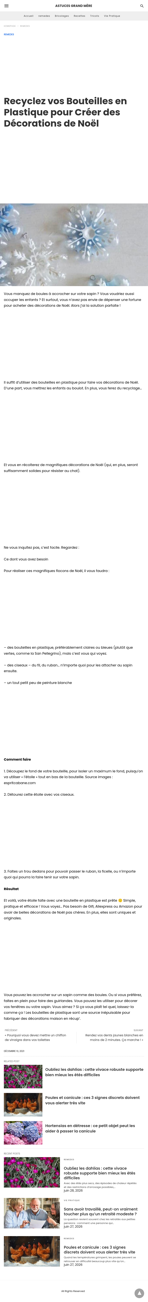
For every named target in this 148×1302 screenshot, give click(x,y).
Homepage (10, 26)
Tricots (94, 16)
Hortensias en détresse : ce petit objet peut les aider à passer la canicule (90, 1128)
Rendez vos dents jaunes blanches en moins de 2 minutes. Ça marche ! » (114, 1037)
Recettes (79, 16)
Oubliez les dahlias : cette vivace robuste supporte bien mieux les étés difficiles (94, 1072)
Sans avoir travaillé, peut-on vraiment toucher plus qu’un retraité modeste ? (101, 1211)
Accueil (29, 16)
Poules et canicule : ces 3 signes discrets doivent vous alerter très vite (99, 1250)
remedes (44, 16)
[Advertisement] (74, 65)
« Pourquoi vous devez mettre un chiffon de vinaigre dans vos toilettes (35, 1037)
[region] (74, 162)
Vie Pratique (112, 16)
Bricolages (62, 16)
